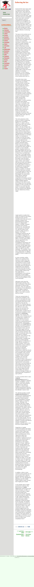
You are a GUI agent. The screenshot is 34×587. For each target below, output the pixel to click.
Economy (6, 37)
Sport (5, 66)
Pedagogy (6, 56)
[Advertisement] (24, 203)
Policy (5, 61)
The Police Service (28, 535)
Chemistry (6, 30)
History (5, 44)
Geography (6, 42)
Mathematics (7, 49)
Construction (7, 31)
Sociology (6, 65)
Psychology (6, 63)
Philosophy (6, 58)
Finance (6, 40)
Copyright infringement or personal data (25, 556)
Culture (6, 33)
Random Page (6, 14)
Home (4, 12)
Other (5, 54)
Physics (6, 59)
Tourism (6, 68)
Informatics (6, 45)
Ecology (6, 35)
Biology (6, 28)
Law (5, 47)
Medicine (6, 52)
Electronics (6, 38)
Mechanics (6, 51)
